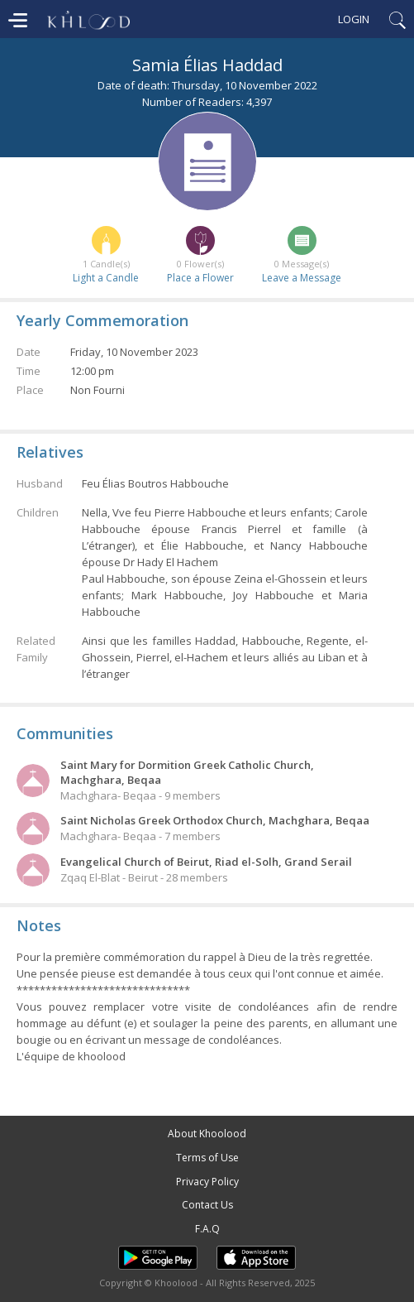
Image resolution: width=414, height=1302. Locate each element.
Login (353, 19)
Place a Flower (200, 278)
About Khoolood (207, 1134)
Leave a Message (301, 278)
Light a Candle (106, 278)
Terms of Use (207, 1158)
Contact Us (207, 1205)
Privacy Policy (207, 1182)
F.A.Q (207, 1229)
